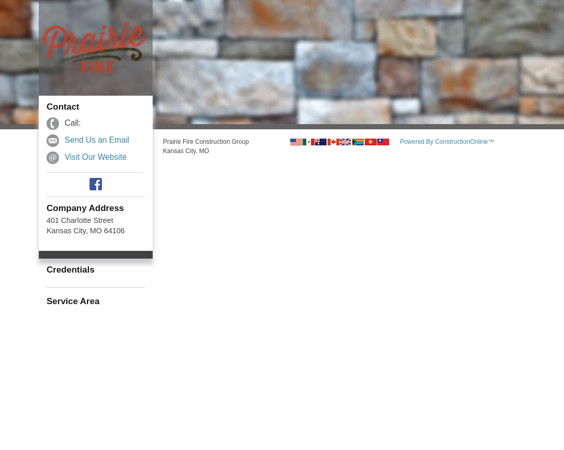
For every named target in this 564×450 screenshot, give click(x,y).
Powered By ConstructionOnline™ (447, 141)
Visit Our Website (96, 157)
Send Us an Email (97, 140)
